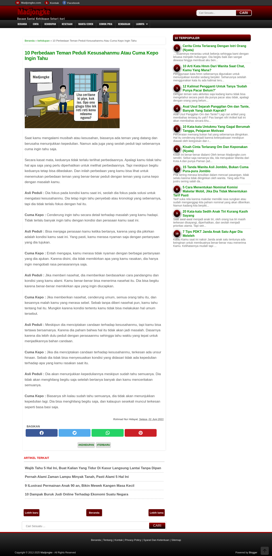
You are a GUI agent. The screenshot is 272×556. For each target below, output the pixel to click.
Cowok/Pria (105, 24)
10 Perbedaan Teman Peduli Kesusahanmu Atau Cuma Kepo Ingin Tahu (91, 55)
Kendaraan (124, 24)
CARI (243, 13)
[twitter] (75, 433)
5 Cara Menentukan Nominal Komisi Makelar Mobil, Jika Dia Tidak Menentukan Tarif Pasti (210, 191)
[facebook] (42, 433)
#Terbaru (103, 445)
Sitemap (176, 539)
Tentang (107, 539)
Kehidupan (50, 24)
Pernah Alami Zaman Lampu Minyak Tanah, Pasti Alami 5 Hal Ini (77, 477)
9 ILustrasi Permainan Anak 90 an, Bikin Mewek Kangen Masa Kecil (79, 486)
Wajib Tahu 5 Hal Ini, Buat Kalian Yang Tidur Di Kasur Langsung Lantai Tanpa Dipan (93, 468)
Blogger (253, 552)
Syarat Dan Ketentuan (156, 539)
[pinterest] (141, 433)
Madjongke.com (31, 2)
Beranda (22, 24)
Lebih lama (156, 512)
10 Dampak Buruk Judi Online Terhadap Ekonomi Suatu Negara (76, 494)
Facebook (73, 2)
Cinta (36, 24)
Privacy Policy (133, 539)
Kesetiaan (67, 24)
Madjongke (33, 12)
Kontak (54, 2)
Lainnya (140, 24)
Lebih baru (31, 512)
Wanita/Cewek (85, 24)
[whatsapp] (107, 433)
